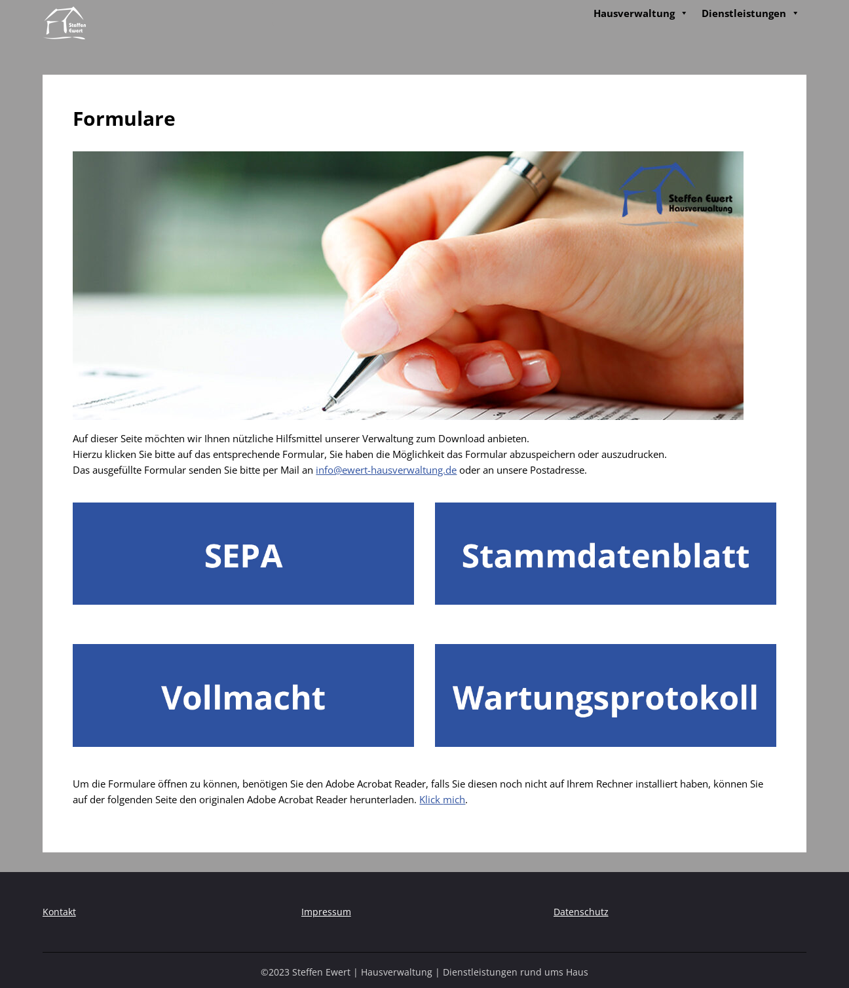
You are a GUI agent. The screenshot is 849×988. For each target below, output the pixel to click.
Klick (431, 799)
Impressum (326, 911)
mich (454, 799)
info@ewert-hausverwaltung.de (386, 469)
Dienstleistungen (751, 13)
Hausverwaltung (641, 13)
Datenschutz (581, 911)
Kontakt (59, 911)
